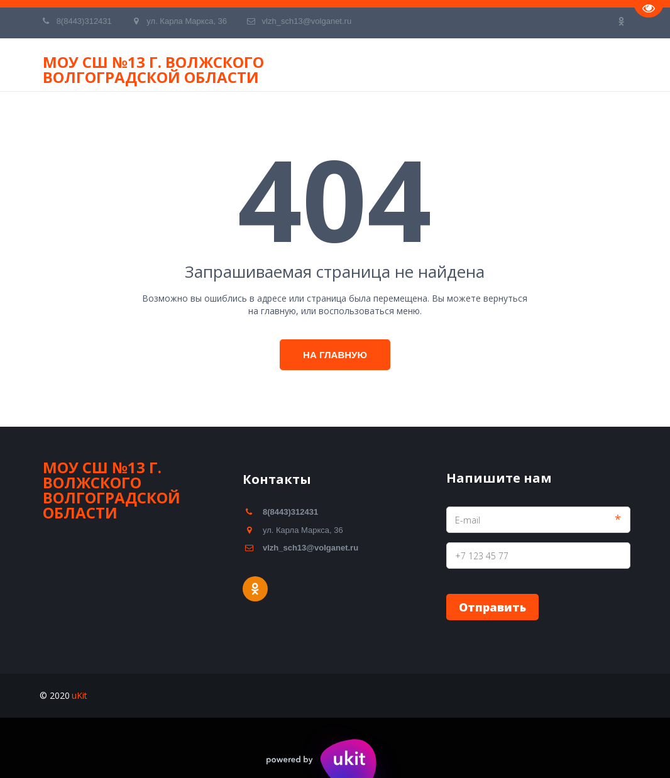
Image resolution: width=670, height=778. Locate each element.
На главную (335, 354)
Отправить (492, 607)
